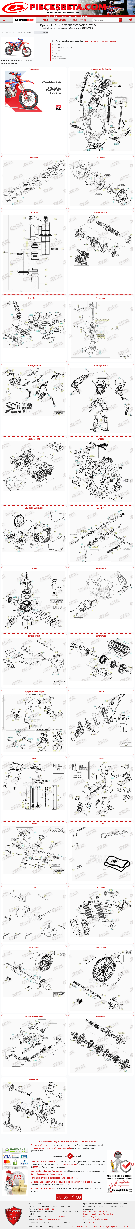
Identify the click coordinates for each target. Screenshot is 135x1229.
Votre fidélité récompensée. (43, 1188)
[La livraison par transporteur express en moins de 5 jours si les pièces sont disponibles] (15, 1183)
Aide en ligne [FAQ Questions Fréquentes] (56, 1174)
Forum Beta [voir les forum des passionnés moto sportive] (99, 1226)
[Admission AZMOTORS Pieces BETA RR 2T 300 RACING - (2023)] (34, 182)
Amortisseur (57, 56)
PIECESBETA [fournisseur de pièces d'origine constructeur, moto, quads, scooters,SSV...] (69, 1226)
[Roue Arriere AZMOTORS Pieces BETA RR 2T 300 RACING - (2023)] (34, 973)
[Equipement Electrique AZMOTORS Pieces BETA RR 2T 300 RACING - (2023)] (34, 723)
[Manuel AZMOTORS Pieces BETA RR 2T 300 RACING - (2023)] (101, 853)
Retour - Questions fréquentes (95, 1211)
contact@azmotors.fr (61, 1216)
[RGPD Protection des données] (120, 1162)
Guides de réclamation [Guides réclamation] (40, 1174)
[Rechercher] (120, 20)
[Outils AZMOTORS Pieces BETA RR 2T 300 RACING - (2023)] (34, 915)
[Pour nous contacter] (120, 1184)
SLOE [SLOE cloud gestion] (126, 1226)
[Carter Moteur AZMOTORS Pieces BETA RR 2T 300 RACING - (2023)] (34, 466)
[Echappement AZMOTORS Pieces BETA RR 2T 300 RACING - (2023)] (34, 661)
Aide (83, 20)
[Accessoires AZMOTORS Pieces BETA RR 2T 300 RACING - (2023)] (34, 93)
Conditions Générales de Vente (95, 1219)
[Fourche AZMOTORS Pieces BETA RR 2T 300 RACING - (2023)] (34, 785)
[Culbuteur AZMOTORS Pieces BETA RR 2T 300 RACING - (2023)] (101, 536)
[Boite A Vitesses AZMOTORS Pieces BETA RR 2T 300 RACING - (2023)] (101, 240)
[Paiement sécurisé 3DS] (15, 1159)
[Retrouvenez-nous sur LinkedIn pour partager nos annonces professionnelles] (78, 1196)
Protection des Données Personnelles (98, 1214)
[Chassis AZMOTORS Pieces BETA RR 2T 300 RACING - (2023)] (101, 471)
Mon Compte (58, 20)
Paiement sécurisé (39, 1145)
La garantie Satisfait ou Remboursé (46, 1171)
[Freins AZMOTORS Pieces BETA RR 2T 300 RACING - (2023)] (101, 789)
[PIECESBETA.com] (24, 20)
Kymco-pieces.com (113, 1226)
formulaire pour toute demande (47, 1219)
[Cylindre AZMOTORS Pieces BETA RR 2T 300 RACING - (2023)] (34, 600)
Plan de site (93, 1223)
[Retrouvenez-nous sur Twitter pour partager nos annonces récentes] (66, 1196)
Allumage (56, 53)
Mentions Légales (90, 1216)
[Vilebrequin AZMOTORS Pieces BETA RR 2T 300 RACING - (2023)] (34, 1106)
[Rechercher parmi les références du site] (105, 20)
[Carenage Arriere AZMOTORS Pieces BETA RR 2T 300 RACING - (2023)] (34, 391)
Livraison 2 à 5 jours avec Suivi (44, 1161)
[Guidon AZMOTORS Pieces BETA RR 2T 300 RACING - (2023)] (34, 850)
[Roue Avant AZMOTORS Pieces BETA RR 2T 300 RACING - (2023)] (101, 980)
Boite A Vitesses (59, 58)
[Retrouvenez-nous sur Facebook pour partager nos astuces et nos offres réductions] (59, 1196)
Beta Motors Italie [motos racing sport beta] (84, 1226)
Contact (72, 20)
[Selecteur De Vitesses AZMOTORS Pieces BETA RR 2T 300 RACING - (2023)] (34, 1042)
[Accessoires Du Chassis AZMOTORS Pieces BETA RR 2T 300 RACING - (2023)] (101, 111)
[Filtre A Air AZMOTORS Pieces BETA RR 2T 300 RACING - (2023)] (101, 720)
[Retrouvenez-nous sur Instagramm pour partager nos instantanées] (72, 1196)
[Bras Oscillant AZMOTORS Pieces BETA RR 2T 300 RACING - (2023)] (34, 324)
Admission (56, 50)
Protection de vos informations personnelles (52, 1148)
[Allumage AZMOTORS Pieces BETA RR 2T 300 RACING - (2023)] (101, 182)
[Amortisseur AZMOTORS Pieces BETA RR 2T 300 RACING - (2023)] (34, 253)
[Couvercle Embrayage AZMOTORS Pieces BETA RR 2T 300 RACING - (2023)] (34, 531)
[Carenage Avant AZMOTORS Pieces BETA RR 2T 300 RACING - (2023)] (101, 400)
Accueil (46, 20)
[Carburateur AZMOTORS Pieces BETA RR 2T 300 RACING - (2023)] (101, 329)
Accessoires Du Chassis (62, 47)
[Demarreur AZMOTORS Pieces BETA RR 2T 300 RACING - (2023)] (101, 594)
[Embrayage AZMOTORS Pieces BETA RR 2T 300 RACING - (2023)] (101, 659)
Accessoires (57, 44)
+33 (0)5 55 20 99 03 (46, 1209)
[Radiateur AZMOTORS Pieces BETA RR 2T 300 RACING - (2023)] (101, 913)
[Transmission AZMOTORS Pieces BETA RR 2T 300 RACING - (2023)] (101, 1045)
